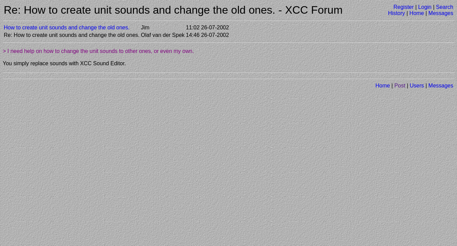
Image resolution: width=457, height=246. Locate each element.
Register (403, 7)
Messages (440, 13)
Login (424, 7)
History (396, 13)
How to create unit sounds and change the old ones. (67, 27)
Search (444, 7)
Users (417, 85)
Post (399, 85)
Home (416, 13)
